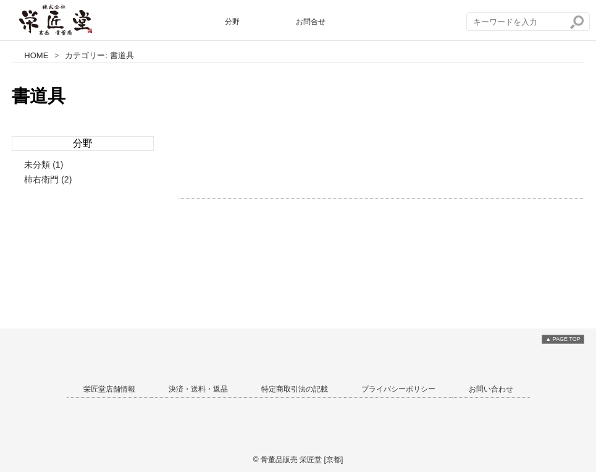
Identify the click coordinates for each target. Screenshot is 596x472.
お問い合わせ (491, 389)
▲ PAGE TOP (562, 339)
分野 (232, 21)
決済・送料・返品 (198, 389)
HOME (36, 55)
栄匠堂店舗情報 (109, 389)
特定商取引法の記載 (294, 389)
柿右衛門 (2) (48, 179)
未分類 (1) (43, 164)
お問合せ (310, 21)
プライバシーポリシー (398, 389)
